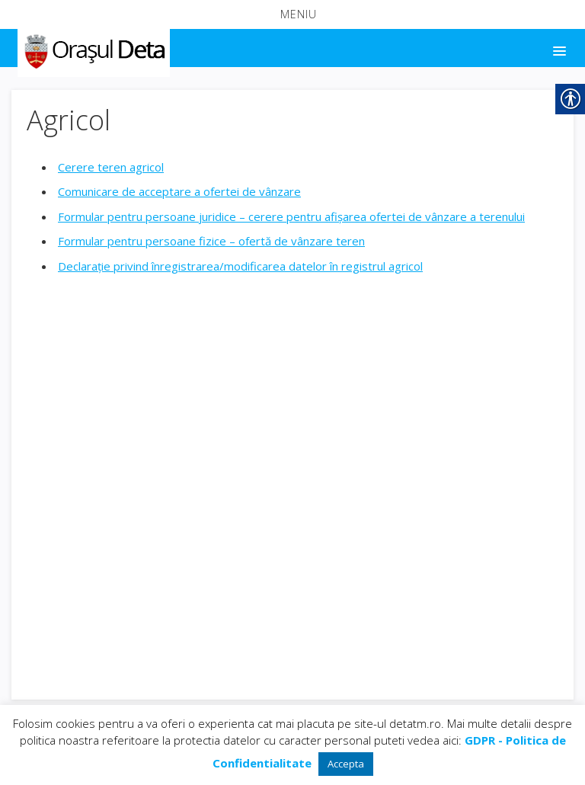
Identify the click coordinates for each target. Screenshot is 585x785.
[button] (292, 14)
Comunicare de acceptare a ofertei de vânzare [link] (179, 191)
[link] (92, 49)
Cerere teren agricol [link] (111, 167)
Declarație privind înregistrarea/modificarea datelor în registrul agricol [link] (240, 266)
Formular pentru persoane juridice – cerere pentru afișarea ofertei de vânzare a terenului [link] (291, 216)
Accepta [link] (346, 764)
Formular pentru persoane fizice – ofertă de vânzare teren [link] (211, 240)
